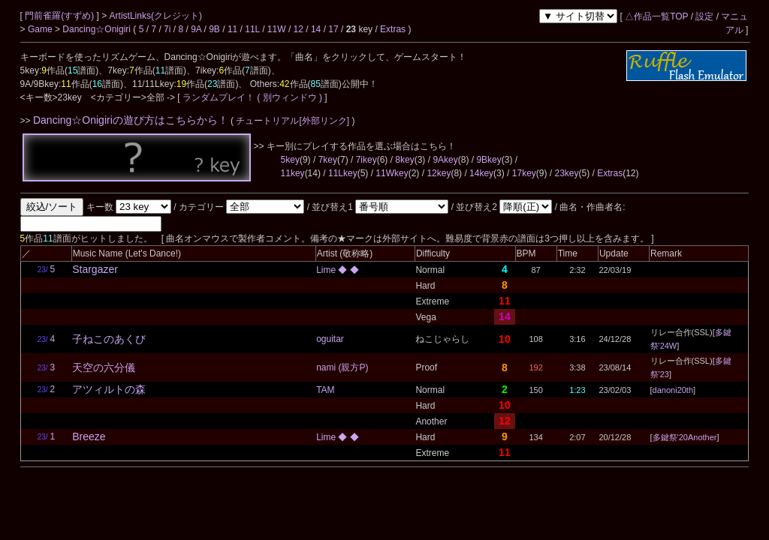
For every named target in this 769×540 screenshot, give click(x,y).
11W (276, 29)
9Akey (445, 159)
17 (333, 29)
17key (524, 173)
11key (293, 173)
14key (481, 173)
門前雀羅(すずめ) (60, 15)
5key (290, 159)
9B (214, 29)
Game (41, 29)
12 (298, 29)
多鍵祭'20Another (685, 437)
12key (439, 173)
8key (404, 159)
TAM (325, 390)
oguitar (330, 339)
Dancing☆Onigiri (97, 29)
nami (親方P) (342, 367)
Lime (327, 270)
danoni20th (673, 390)
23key (566, 173)
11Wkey (391, 173)
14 (316, 29)
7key (327, 159)
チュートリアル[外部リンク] (292, 121)
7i (167, 29)
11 (232, 29)
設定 (704, 16)
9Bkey (488, 159)
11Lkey (342, 173)
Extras (393, 29)
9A (196, 29)
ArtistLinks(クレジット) (156, 15)
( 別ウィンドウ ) (289, 97)
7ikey (366, 159)
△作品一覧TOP (656, 16)
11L (252, 29)
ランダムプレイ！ (219, 97)
